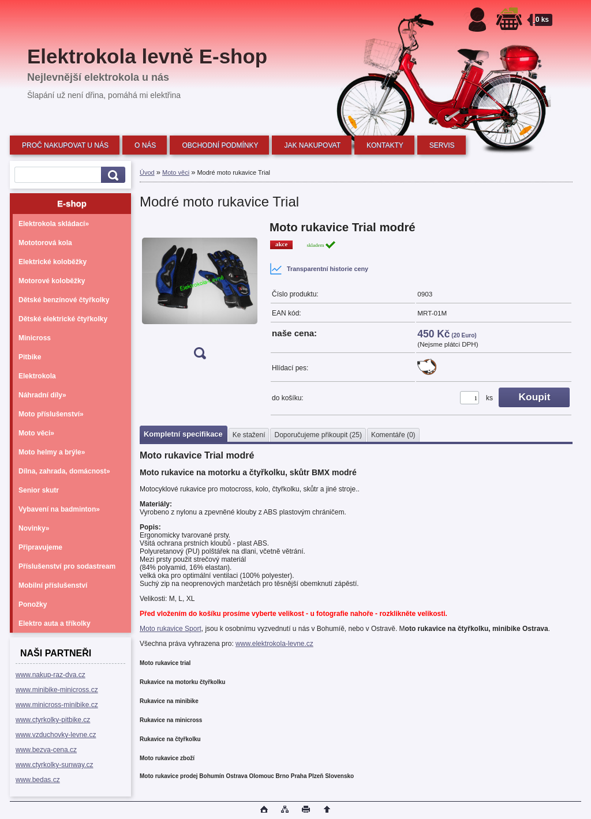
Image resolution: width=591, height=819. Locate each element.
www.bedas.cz (38, 780)
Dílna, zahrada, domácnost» (64, 471)
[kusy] (469, 397)
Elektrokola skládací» (53, 224)
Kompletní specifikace (183, 434)
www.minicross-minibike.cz (57, 705)
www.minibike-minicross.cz (57, 690)
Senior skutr (38, 490)
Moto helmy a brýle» (51, 452)
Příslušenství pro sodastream (66, 566)
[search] (111, 175)
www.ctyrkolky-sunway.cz (54, 765)
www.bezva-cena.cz (46, 750)
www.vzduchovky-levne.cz (56, 735)
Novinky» (33, 528)
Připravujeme (40, 547)
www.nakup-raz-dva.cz (50, 675)
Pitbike (29, 357)
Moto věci (175, 172)
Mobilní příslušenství (52, 585)
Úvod (147, 172)
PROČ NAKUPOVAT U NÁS (65, 145)
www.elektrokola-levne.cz (274, 644)
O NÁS (145, 145)
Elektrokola (37, 376)
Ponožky (32, 604)
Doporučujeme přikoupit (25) (317, 435)
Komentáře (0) (393, 435)
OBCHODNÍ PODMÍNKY (220, 145)
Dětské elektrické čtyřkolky (62, 319)
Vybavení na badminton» (59, 509)
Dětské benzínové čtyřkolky (63, 300)
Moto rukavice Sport (170, 629)
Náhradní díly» (42, 395)
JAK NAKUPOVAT (312, 145)
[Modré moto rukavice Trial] (200, 294)
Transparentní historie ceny (319, 268)
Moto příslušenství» (51, 414)
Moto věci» (36, 433)
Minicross (34, 338)
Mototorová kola (45, 243)
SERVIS (442, 145)
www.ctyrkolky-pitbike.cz (53, 720)
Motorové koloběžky (51, 281)
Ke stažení (249, 435)
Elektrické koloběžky (52, 262)
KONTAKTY (384, 145)
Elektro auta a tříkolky (54, 623)
